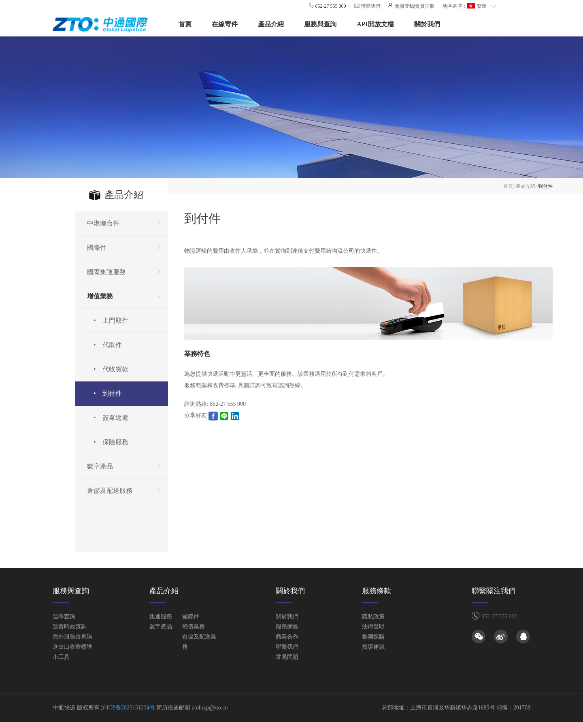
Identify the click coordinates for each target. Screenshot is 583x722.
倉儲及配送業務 (199, 642)
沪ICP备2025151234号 (128, 708)
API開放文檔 (375, 24)
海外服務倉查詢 (72, 637)
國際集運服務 (106, 271)
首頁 (185, 24)
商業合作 (287, 637)
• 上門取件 (107, 320)
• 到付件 (104, 393)
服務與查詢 (320, 24)
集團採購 (373, 637)
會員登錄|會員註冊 (414, 6)
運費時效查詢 (70, 627)
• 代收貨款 (107, 369)
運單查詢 (64, 616)
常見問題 (287, 657)
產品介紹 (271, 24)
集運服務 (160, 616)
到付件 (545, 186)
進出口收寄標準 (72, 647)
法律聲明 (373, 627)
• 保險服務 (107, 442)
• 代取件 (104, 344)
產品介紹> (527, 186)
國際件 (190, 616)
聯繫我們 (370, 6)
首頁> (509, 186)
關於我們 (427, 24)
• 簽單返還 (107, 417)
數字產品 (160, 627)
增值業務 (193, 627)
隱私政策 (373, 616)
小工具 (61, 657)
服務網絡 (287, 627)
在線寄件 (225, 24)
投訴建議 (373, 647)
